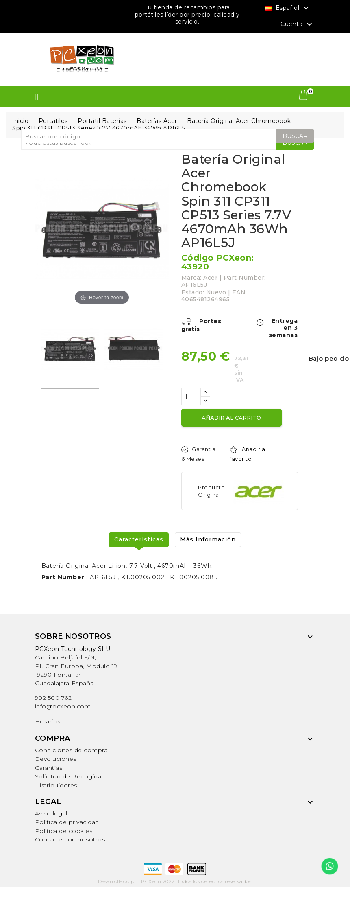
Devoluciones (55, 758)
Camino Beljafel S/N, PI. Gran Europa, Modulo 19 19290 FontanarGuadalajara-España (76, 666)
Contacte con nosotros (70, 839)
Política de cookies (64, 831)
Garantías (49, 767)
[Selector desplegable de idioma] (288, 7)
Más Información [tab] (208, 539)
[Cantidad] (191, 396)
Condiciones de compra (71, 750)
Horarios (48, 721)
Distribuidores (56, 785)
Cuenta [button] (297, 24)
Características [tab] (138, 539)
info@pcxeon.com (63, 706)
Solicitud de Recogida (68, 776)
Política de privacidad (67, 822)
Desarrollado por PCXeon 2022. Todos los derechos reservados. (175, 881)
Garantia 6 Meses (198, 454)
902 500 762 (53, 697)
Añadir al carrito (231, 417)
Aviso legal (51, 813)
